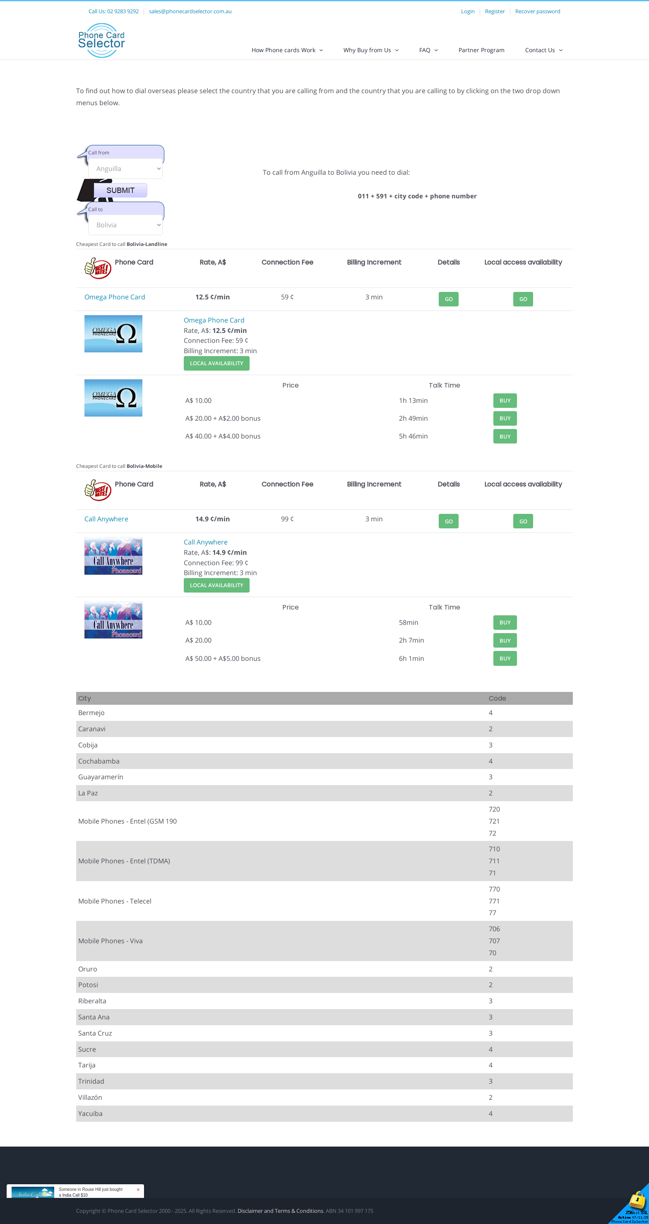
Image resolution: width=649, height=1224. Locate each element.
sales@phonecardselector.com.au (190, 11)
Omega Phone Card (114, 303)
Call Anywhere (106, 525)
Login (468, 11)
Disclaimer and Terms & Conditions (280, 1218)
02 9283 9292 (123, 11)
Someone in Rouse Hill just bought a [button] (90, 1192)
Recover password (537, 11)
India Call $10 (75, 1195)
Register (495, 11)
